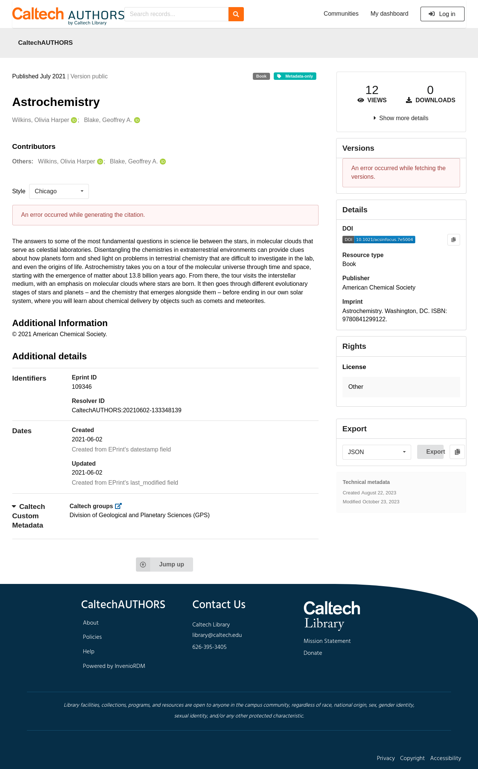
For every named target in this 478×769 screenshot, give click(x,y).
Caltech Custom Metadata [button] (28, 516)
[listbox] (59, 191)
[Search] (236, 14)
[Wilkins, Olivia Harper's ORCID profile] (73, 120)
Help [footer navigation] (88, 652)
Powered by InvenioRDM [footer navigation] (114, 666)
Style (19, 191)
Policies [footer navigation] (92, 637)
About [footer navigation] (91, 623)
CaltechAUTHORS (45, 42)
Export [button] (435, 451)
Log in (442, 14)
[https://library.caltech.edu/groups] (120, 506)
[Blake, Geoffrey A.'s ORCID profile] (136, 120)
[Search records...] (176, 14)
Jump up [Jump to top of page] (160, 564)
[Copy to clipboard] (453, 240)
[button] (401, 387)
